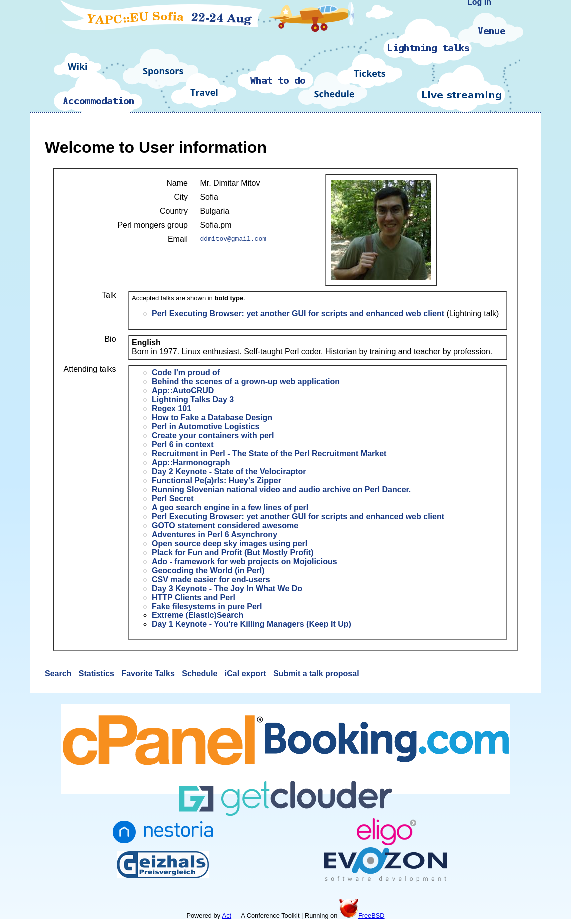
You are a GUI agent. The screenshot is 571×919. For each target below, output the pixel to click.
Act (227, 915)
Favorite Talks (149, 673)
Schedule (201, 673)
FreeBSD (362, 915)
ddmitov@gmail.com (233, 239)
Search (59, 673)
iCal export (246, 673)
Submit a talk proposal (316, 673)
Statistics (98, 673)
